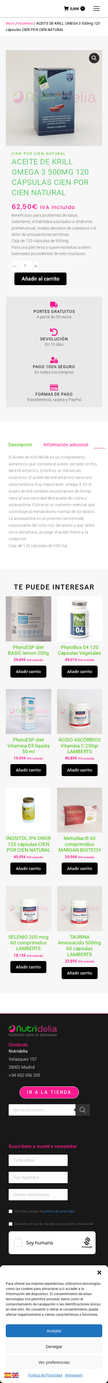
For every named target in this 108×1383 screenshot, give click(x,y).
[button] (99, 1272)
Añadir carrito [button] (28, 671)
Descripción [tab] (20, 444)
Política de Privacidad (45, 1375)
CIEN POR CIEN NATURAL (39, 154)
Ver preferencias (54, 1362)
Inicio (10, 23)
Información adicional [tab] (65, 444)
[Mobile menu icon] (96, 8)
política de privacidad (58, 1211)
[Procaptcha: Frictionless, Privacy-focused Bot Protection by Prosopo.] (87, 1242)
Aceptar (54, 1330)
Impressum (74, 1375)
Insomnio (25, 23)
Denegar (54, 1346)
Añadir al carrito (40, 279)
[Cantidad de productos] (25, 266)
